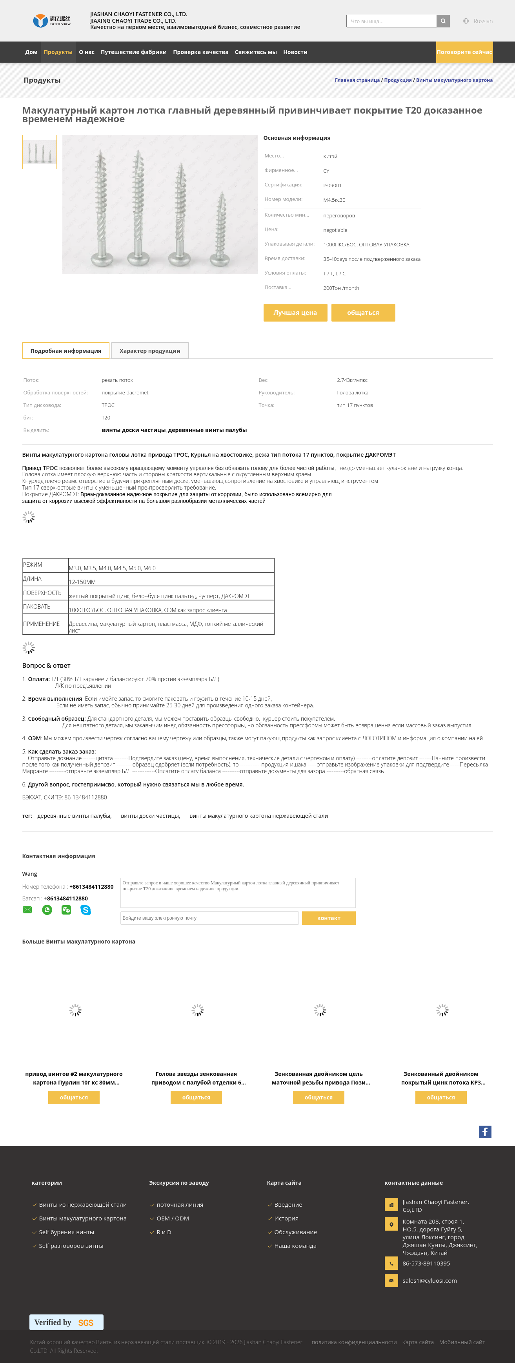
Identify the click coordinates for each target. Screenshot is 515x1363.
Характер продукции (150, 350)
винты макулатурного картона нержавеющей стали (258, 815)
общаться (363, 312)
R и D (160, 1232)
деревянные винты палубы (74, 815)
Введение (284, 1204)
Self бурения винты (63, 1232)
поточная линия (176, 1204)
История (283, 1218)
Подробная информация (66, 350)
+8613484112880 (91, 886)
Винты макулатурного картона (79, 1218)
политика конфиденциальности (354, 1342)
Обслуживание (292, 1232)
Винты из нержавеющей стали (79, 1204)
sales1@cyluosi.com (427, 1280)
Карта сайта (418, 1342)
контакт (328, 918)
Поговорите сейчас (464, 52)
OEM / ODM (169, 1218)
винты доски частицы (150, 815)
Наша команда (292, 1245)
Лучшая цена (295, 312)
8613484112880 (67, 898)
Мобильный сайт (462, 1342)
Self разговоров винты (68, 1245)
